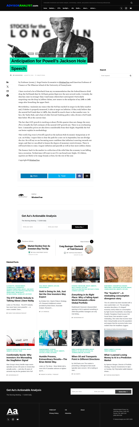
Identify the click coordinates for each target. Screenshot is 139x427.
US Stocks (82, 53)
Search (130, 76)
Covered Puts (20, 287)
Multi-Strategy (76, 287)
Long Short (30, 289)
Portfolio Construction (26, 291)
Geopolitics (16, 349)
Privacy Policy (53, 413)
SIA (92, 351)
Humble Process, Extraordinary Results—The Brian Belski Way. (53, 359)
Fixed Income (81, 286)
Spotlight (91, 289)
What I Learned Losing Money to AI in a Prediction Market (117, 358)
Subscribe (79, 227)
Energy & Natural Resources (80, 349)
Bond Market (108, 286)
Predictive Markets (110, 351)
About (83, 410)
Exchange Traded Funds (14, 289)
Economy (13, 53)
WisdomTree (64, 83)
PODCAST (52, 410)
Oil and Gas (81, 351)
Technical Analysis (77, 352)
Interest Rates (40, 53)
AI (7, 286)
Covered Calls (11, 287)
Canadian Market (20, 286)
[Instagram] (126, 8)
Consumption (117, 286)
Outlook (73, 53)
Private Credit (11, 292)
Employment (108, 287)
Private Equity (20, 292)
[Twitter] (121, 8)
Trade (20, 351)
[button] (131, 3)
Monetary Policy (62, 53)
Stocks (96, 289)
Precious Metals (44, 287)
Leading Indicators (110, 289)
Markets (51, 53)
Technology (21, 294)
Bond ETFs (11, 286)
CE (66, 410)
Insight (31, 53)
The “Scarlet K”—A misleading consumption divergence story (116, 296)
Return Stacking (12, 294)
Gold (40, 286)
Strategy (74, 291)
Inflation (22, 53)
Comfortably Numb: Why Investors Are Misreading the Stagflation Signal (19, 358)
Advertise (68, 413)
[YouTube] (130, 8)
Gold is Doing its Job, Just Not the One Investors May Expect (52, 294)
